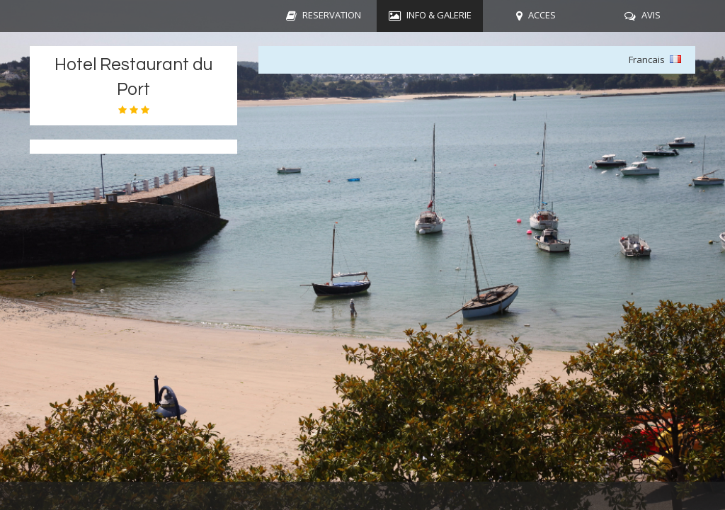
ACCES (542, 14)
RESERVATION (331, 14)
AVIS (651, 14)
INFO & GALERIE (439, 14)
